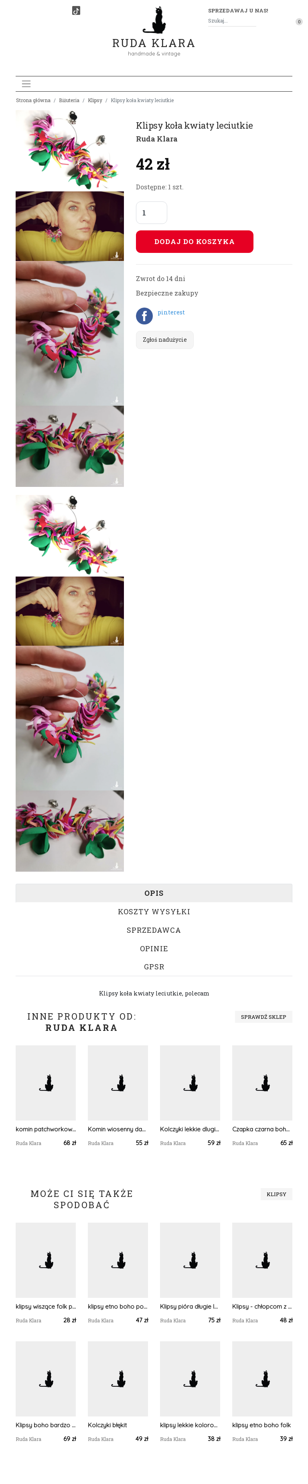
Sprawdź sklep (263, 1016)
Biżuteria (69, 100)
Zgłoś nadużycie (165, 339)
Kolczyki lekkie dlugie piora (190, 1129)
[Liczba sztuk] (151, 212)
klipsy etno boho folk (261, 1425)
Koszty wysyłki (154, 911)
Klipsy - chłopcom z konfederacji (262, 1306)
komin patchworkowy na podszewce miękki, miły (46, 1129)
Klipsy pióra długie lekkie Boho (190, 1306)
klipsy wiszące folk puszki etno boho (46, 1306)
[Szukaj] (253, 21)
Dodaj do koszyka (194, 241)
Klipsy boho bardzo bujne (46, 1425)
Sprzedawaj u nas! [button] (238, 10)
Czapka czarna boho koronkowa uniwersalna (262, 1129)
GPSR (154, 966)
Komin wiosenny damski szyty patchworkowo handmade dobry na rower (118, 1129)
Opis (154, 893)
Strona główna (33, 100)
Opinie (154, 948)
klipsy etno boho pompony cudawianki (118, 1306)
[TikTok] (76, 10)
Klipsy (95, 100)
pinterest (171, 312)
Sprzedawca (154, 930)
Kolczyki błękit (107, 1425)
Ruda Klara (154, 36)
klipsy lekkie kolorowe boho (190, 1425)
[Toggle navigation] (26, 83)
